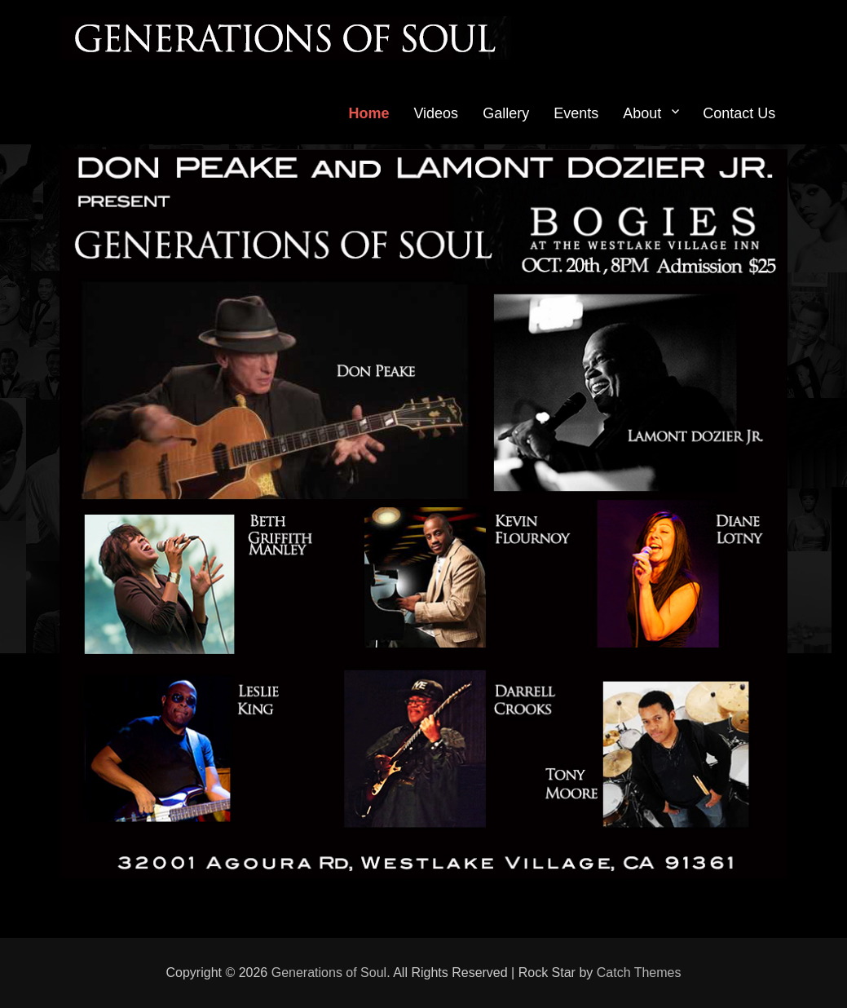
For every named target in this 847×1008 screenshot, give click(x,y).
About (642, 113)
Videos (435, 113)
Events (576, 113)
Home (368, 113)
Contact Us (739, 113)
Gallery (506, 113)
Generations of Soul (328, 972)
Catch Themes (639, 972)
